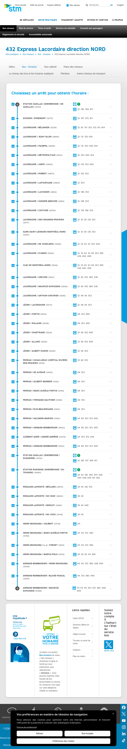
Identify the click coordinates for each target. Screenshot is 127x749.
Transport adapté (72, 20)
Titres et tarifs (44, 28)
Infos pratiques (47, 20)
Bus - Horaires (44, 54)
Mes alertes (73, 5)
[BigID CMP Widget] (63, 729)
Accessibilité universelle (40, 34)
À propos (117, 20)
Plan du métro (79, 656)
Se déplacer (27, 20)
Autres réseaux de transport (91, 73)
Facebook (123, 707)
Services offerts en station (81, 626)
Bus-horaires (45, 655)
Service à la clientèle (65, 28)
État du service (26, 28)
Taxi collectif (50, 66)
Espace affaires (54, 5)
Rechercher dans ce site (87, 5)
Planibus (65, 73)
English (120, 5)
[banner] (14, 9)
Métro (12, 66)
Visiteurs (76, 650)
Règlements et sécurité (13, 34)
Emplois (8, 5)
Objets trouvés (79, 634)
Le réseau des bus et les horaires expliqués (31, 73)
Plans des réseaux (73, 66)
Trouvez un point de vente (81, 642)
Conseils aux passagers (91, 28)
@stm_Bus (109, 650)
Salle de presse (37, 5)
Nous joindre (20, 5)
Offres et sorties (97, 20)
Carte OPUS (78, 618)
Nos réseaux (8, 28)
